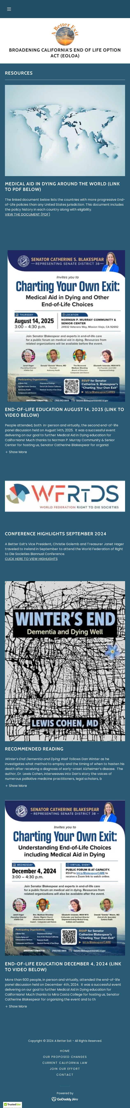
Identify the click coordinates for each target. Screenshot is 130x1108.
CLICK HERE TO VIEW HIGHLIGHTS (31, 558)
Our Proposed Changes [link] (65, 1057)
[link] (65, 34)
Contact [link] (65, 1075)
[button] (9, 9)
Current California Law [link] (64, 1063)
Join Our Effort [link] (65, 1069)
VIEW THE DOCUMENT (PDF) (27, 214)
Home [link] (65, 1051)
